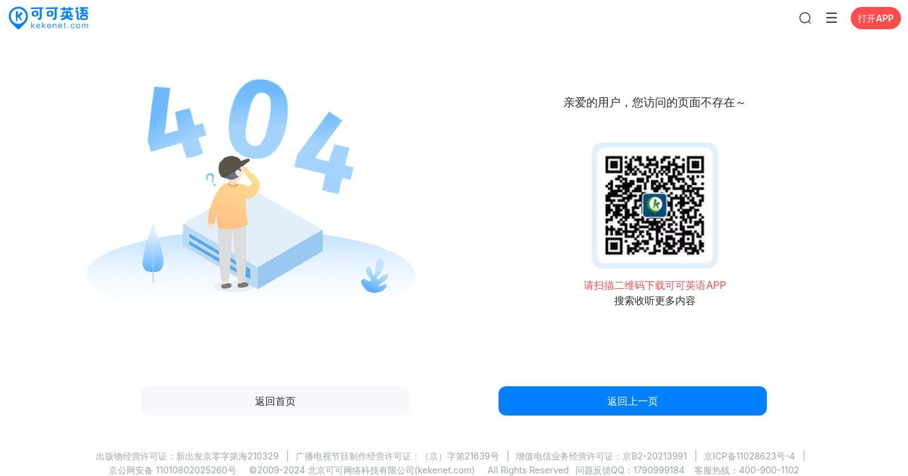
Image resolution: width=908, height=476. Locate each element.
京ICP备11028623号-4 (749, 456)
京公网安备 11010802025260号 (172, 470)
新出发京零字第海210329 (227, 456)
